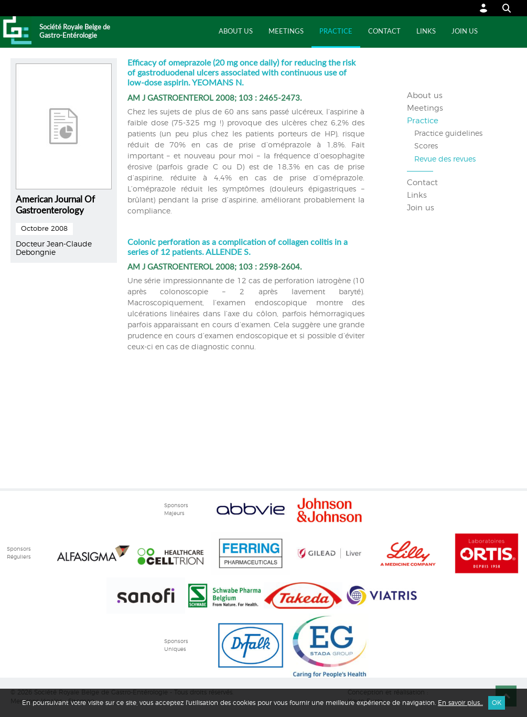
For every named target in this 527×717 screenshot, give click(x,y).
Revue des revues (445, 159)
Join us (464, 31)
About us (236, 31)
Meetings (286, 31)
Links (426, 31)
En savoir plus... (460, 703)
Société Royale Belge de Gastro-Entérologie (74, 31)
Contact (384, 31)
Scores (426, 146)
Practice (335, 31)
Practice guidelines (448, 133)
